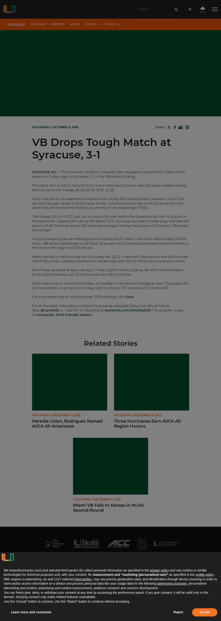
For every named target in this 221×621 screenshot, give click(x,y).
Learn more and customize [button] (31, 612)
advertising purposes (172, 583)
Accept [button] (204, 612)
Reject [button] (178, 612)
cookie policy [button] (204, 574)
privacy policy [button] (159, 570)
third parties (83, 579)
